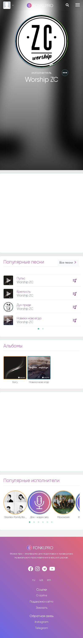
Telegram (41, 628)
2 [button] (44, 330)
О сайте (41, 595)
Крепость (23, 291)
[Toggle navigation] (77, 5)
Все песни (68, 263)
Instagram (41, 621)
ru (33, 580)
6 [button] (53, 523)
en (49, 580)
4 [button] (44, 523)
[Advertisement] (39, 129)
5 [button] (49, 523)
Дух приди (24, 305)
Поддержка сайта (41, 601)
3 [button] (40, 523)
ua (41, 580)
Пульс (21, 278)
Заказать (41, 607)
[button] (65, 73)
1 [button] (40, 330)
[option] (41, 298)
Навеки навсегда (29, 318)
